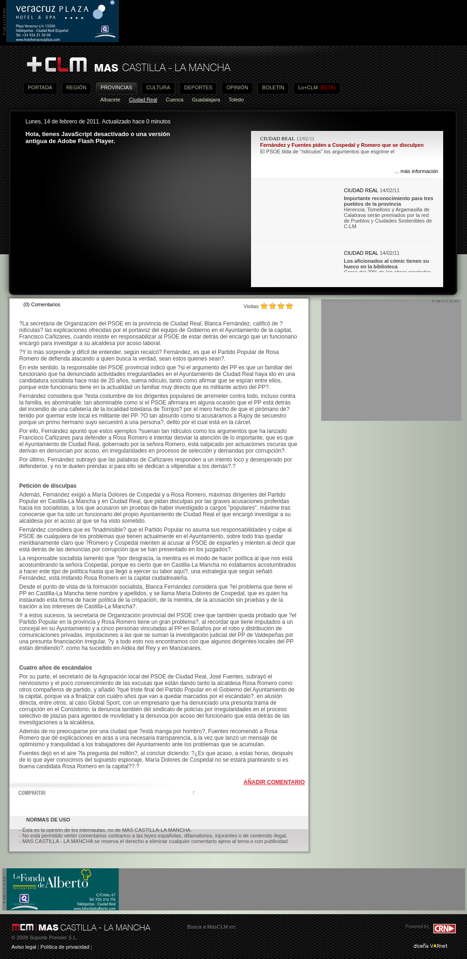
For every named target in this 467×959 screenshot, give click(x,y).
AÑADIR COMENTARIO (274, 782)
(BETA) (327, 87)
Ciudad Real (143, 99)
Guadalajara (206, 99)
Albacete (111, 99)
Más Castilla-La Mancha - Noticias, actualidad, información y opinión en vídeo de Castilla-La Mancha (128, 64)
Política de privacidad (64, 947)
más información (419, 171)
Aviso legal (24, 947)
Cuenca (175, 99)
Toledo (236, 99)
